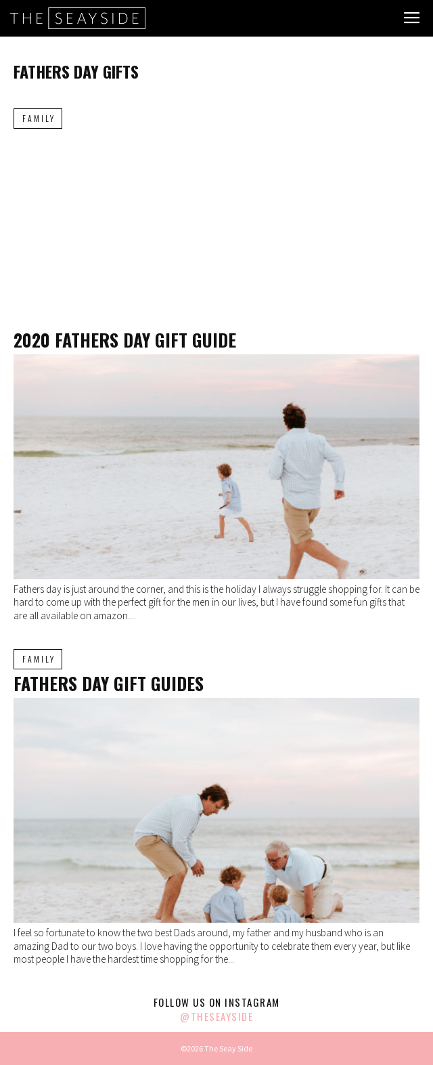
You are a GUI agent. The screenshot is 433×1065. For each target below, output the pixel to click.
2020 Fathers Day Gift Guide (125, 340)
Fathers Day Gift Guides (109, 683)
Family (38, 118)
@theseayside (216, 1016)
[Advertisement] (216, 230)
